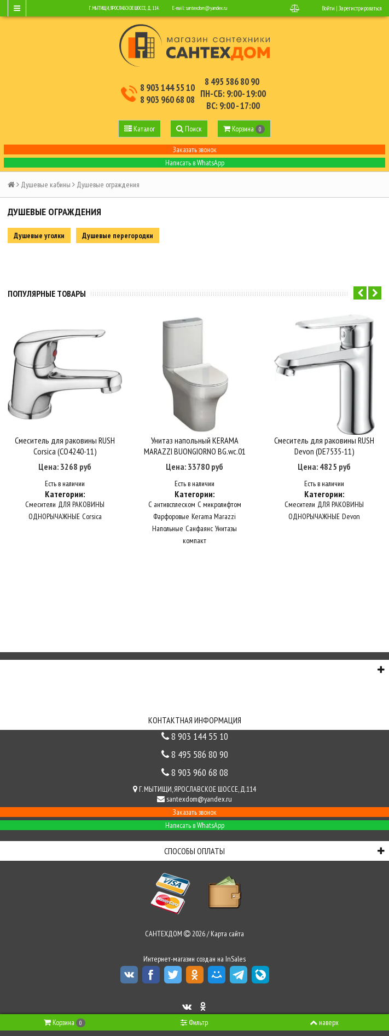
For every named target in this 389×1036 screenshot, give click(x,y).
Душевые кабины (46, 184)
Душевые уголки (39, 235)
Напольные (167, 523)
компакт (194, 535)
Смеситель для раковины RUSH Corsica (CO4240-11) (65, 440)
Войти (328, 8)
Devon (351, 511)
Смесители (40, 499)
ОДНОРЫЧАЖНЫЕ (54, 511)
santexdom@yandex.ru (206, 7)
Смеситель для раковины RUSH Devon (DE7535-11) (324, 440)
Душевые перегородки (117, 235)
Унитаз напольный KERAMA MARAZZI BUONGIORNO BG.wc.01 (195, 440)
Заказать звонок (195, 149)
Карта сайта (227, 928)
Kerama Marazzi (213, 511)
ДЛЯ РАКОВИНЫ (81, 499)
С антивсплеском (171, 499)
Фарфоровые (171, 511)
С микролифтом (219, 499)
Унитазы (226, 523)
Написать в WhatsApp (194, 163)
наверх (324, 1022)
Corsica (92, 511)
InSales (235, 953)
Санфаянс (199, 523)
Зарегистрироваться (360, 8)
